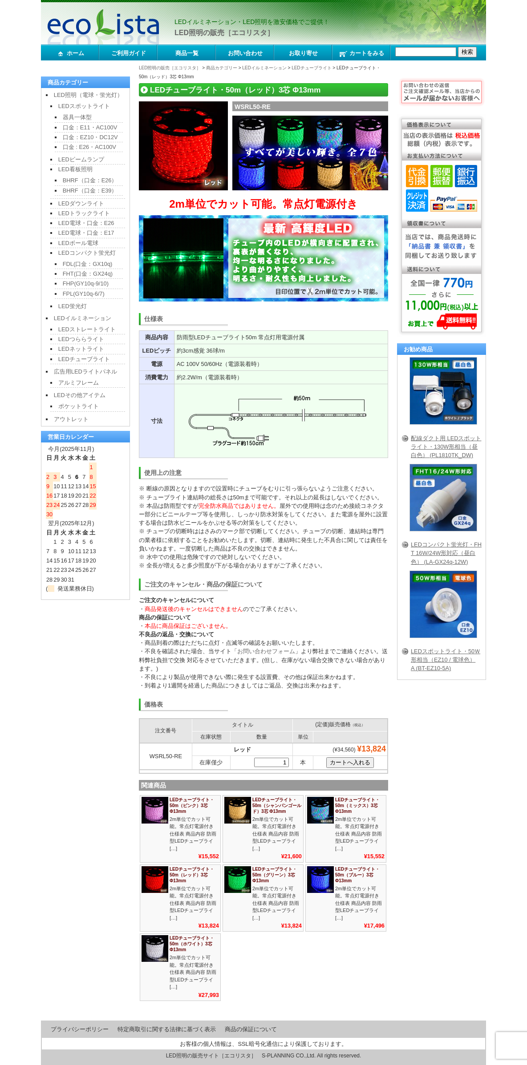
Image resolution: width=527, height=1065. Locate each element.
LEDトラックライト (84, 213)
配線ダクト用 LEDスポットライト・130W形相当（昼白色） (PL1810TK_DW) (446, 446)
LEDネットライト (81, 349)
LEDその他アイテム (79, 395)
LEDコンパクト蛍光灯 (87, 252)
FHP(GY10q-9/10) (86, 283)
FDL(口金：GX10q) (88, 264)
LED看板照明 (75, 169)
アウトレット (71, 419)
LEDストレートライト (87, 329)
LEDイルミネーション (264, 67)
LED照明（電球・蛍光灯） (88, 95)
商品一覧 (187, 53)
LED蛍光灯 (72, 306)
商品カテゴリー (221, 67)
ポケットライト (78, 406)
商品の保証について (251, 1029)
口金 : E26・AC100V (89, 147)
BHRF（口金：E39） (90, 190)
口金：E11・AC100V (90, 127)
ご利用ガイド (128, 53)
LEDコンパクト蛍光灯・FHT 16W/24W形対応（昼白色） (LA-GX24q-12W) (446, 553)
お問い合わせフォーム (266, 651)
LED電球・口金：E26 (86, 223)
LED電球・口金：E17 (86, 232)
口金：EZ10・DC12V (90, 137)
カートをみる (361, 54)
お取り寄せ (303, 53)
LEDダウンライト (81, 203)
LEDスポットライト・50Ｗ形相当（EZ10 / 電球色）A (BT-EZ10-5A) (445, 659)
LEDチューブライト (311, 67)
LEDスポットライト (84, 106)
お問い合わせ (245, 53)
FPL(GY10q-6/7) (84, 293)
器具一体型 (77, 117)
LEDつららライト (81, 339)
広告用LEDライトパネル (85, 371)
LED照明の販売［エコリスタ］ (224, 32)
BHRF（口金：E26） (90, 180)
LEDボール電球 (78, 243)
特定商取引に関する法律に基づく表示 (167, 1029)
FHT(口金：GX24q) (88, 273)
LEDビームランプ (81, 159)
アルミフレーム (78, 382)
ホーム (70, 54)
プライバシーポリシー (80, 1029)
